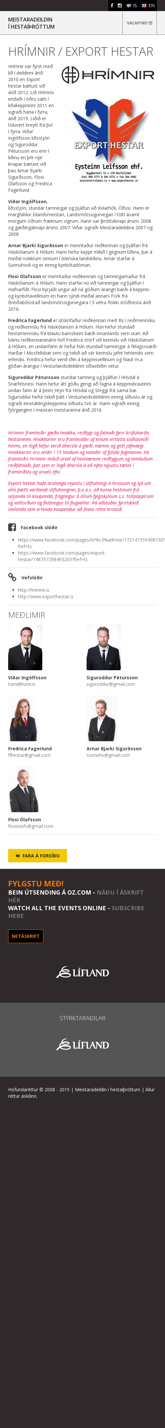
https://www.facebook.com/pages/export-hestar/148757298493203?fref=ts (62, 556)
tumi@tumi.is (21, 684)
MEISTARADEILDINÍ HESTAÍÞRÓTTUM (31, 23)
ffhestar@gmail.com (29, 755)
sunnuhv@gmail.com (108, 755)
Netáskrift (26, 936)
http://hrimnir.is (33, 590)
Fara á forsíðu (37, 856)
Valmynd (139, 23)
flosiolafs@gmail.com (30, 826)
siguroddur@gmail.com (111, 684)
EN (148, 5)
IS (131, 5)
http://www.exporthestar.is (46, 596)
